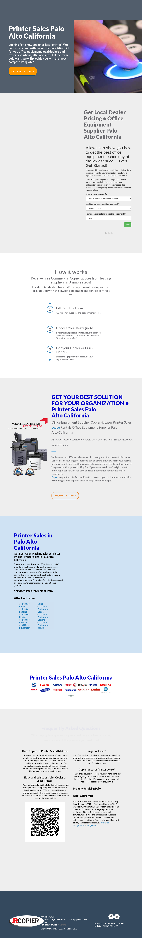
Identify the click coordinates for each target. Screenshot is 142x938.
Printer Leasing (24, 610)
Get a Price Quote (22, 71)
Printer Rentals (24, 621)
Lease (55, 427)
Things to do (78, 825)
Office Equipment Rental (43, 625)
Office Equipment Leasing (43, 617)
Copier (55, 477)
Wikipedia (106, 822)
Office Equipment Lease (43, 609)
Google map (91, 825)
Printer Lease (24, 605)
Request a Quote (65, 495)
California (62, 924)
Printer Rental (24, 615)
